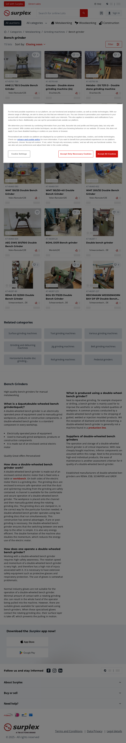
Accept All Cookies (107, 154)
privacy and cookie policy (28, 139)
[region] (63, 133)
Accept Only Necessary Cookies (75, 154)
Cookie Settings (19, 154)
